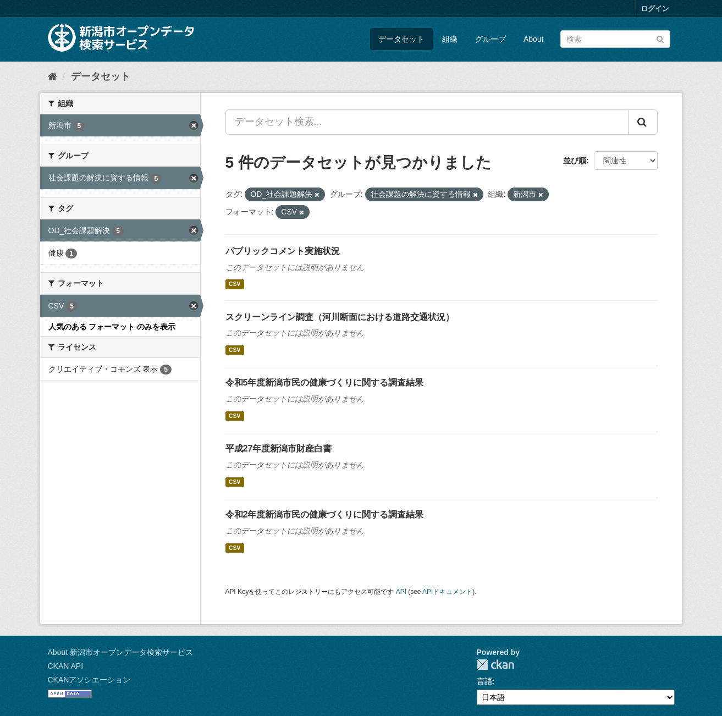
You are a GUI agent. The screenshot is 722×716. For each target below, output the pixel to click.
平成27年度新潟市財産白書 (278, 448)
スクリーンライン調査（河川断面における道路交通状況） (339, 317)
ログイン (655, 8)
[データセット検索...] (427, 122)
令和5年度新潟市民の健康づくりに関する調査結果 (324, 382)
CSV (235, 284)
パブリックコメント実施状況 (282, 251)
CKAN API (66, 666)
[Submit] (660, 38)
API (401, 592)
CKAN (495, 664)
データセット (401, 39)
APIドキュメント (447, 592)
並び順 (574, 160)
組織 (450, 39)
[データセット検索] (615, 39)
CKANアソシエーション (89, 679)
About (533, 39)
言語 (484, 681)
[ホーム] (52, 76)
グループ (490, 39)
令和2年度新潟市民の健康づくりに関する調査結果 (324, 514)
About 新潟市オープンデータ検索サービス (120, 652)
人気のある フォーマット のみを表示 (112, 326)
